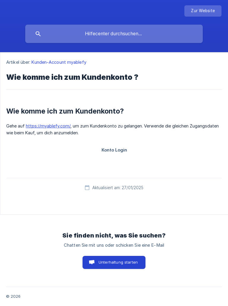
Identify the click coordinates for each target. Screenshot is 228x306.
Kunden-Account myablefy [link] (58, 62)
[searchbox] (114, 34)
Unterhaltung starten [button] (118, 262)
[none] (202, 11)
